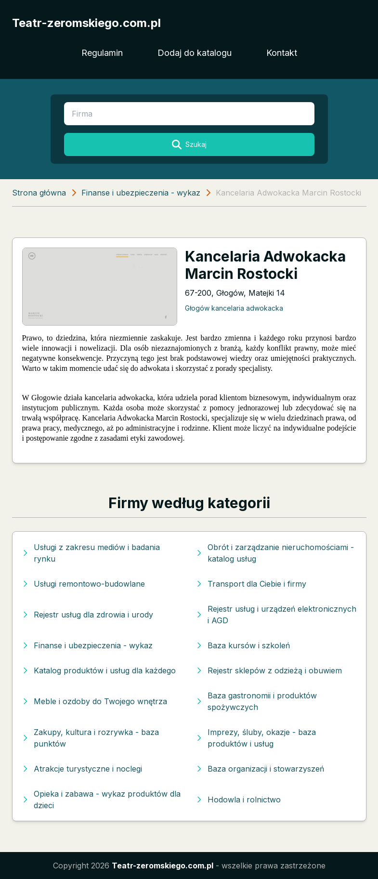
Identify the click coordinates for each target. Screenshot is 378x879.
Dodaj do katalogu (194, 53)
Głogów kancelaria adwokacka (234, 308)
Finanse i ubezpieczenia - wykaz (140, 192)
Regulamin (102, 53)
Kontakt (281, 53)
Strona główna (39, 192)
